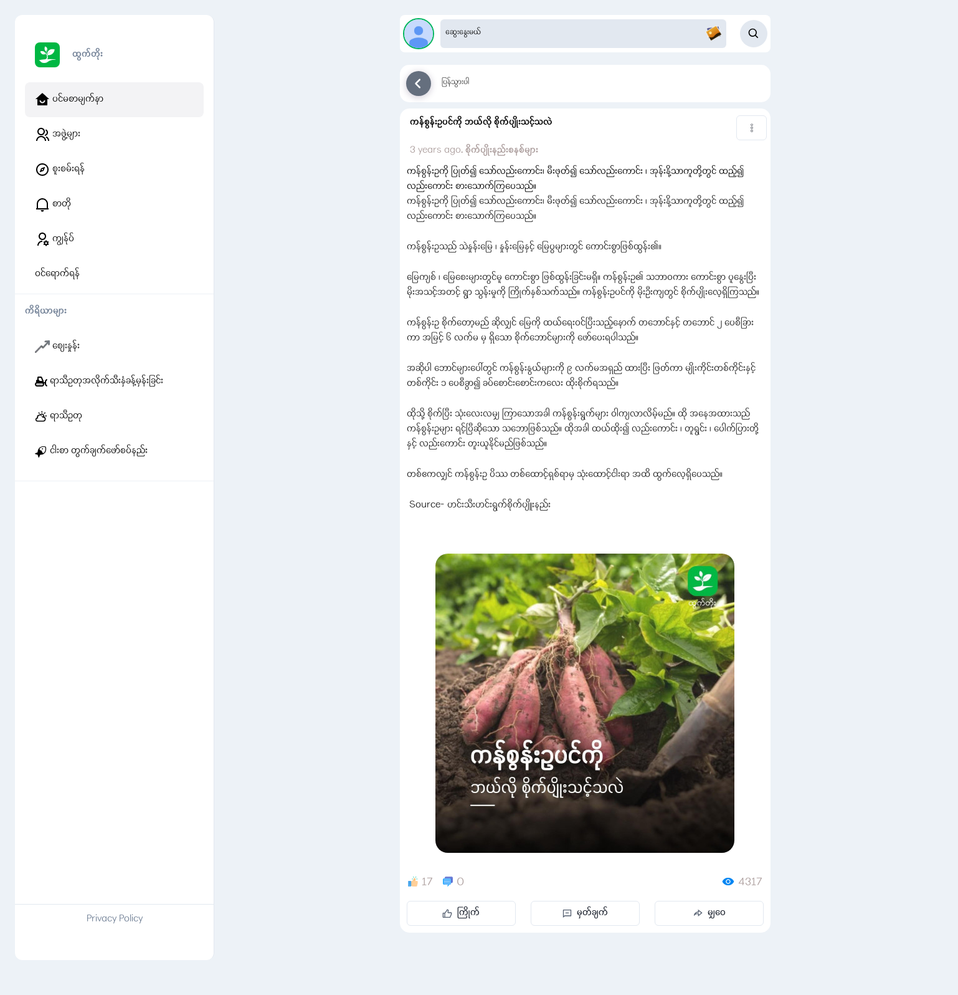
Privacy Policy (115, 919)
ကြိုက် (461, 913)
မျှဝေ (709, 913)
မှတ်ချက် (585, 913)
